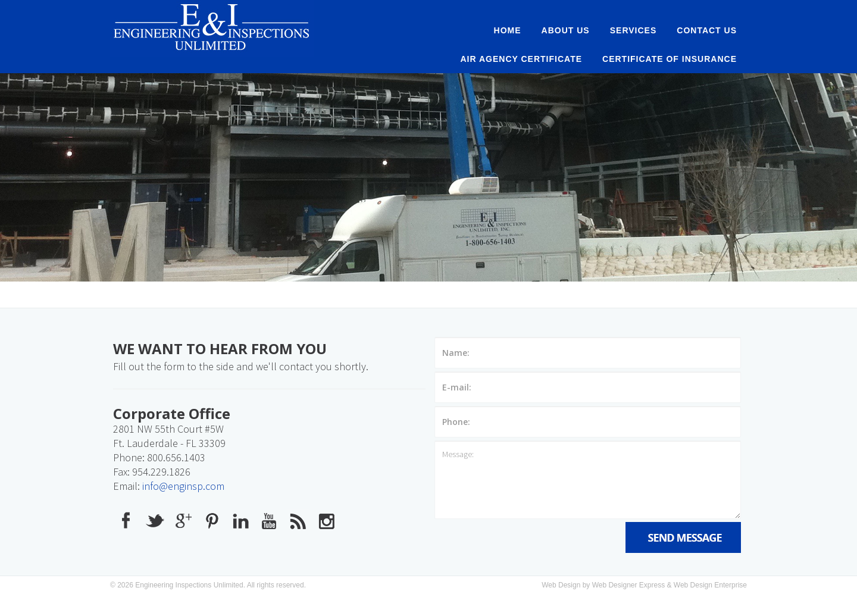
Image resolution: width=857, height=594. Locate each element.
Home (507, 30)
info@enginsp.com (183, 486)
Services (633, 30)
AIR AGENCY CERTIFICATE (522, 59)
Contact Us (707, 30)
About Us (566, 30)
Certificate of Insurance (669, 59)
